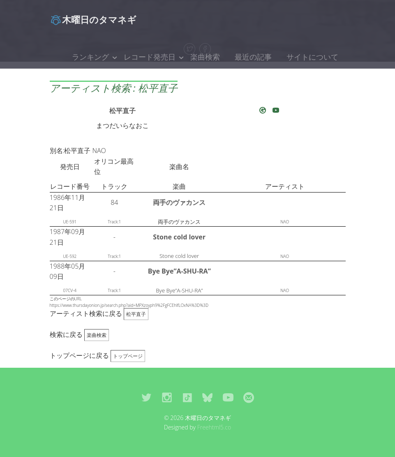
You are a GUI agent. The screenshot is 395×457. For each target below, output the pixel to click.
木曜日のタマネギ (93, 19)
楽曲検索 (205, 57)
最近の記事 (253, 57)
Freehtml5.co (214, 427)
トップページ (128, 356)
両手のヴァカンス (179, 202)
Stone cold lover (179, 236)
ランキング (90, 57)
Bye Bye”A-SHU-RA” (179, 271)
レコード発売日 (150, 57)
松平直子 (122, 110)
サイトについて (312, 57)
